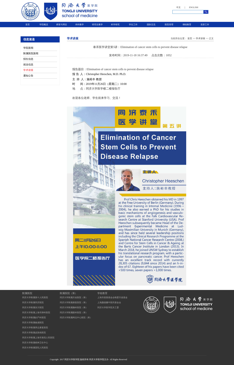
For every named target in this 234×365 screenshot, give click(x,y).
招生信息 (28, 59)
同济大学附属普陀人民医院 (35, 347)
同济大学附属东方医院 (33, 307)
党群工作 (205, 24)
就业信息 (28, 64)
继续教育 (187, 24)
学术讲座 (28, 70)
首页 (27, 24)
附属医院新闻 (30, 53)
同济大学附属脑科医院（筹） (74, 307)
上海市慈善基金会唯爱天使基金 (112, 297)
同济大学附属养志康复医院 (35, 327)
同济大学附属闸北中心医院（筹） (76, 317)
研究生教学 (97, 24)
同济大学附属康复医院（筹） (74, 302)
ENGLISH (193, 7)
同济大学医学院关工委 (108, 307)
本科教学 (79, 24)
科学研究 (115, 24)
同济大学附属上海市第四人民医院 (38, 337)
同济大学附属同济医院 (33, 302)
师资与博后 (61, 24)
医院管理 (169, 24)
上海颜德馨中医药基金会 (109, 302)
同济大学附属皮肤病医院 (34, 332)
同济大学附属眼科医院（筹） (74, 312)
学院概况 (43, 24)
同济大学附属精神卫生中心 (35, 342)
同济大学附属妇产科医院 (34, 317)
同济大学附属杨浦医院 (33, 322)
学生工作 (133, 24)
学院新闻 (28, 48)
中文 (178, 7)
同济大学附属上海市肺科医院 (36, 312)
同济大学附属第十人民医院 (35, 297)
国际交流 (151, 24)
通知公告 (28, 75)
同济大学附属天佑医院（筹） (74, 297)
